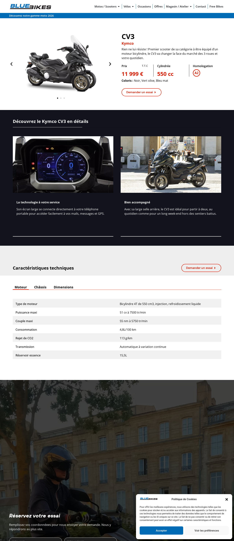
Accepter (161, 530)
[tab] (21, 287)
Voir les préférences (207, 530)
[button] (227, 499)
